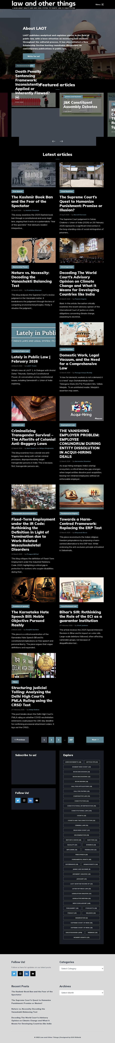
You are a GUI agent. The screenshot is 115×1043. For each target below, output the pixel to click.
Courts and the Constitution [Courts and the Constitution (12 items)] (81, 820)
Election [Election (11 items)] (92, 840)
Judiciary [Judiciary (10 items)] (82, 879)
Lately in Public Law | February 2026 (30, 359)
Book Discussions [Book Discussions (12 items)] (81, 776)
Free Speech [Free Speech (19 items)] (81, 854)
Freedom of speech (20, 606)
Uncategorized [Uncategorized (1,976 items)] (74, 932)
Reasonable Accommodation (24, 513)
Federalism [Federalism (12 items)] (90, 850)
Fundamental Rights (69, 513)
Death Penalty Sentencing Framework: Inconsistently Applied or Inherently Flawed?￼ (32, 84)
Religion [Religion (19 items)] (91, 913)
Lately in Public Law (21, 351)
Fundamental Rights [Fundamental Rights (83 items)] (81, 859)
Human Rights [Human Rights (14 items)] (91, 864)
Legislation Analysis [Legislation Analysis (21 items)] (81, 893)
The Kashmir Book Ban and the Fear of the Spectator (32, 201)
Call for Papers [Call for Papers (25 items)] (82, 791)
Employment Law (68, 425)
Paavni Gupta (80, 299)
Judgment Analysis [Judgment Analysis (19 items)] (81, 874)
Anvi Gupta (31, 448)
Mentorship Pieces (20, 267)
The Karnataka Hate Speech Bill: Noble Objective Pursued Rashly (30, 618)
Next (94, 739)
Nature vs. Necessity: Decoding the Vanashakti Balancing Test (31, 279)
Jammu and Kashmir (73, 97)
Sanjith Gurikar (32, 630)
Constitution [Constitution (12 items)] (82, 801)
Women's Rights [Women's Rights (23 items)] (81, 937)
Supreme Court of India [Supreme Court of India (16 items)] (82, 928)
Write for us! (33, 56)
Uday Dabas (34, 710)
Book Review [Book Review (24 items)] (81, 781)
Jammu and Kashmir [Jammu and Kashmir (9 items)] (81, 869)
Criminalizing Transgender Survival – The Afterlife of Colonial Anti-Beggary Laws (33, 437)
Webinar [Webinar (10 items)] (92, 932)
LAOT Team (31, 366)
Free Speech (17, 191)
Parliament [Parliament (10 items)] (72, 908)
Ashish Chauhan (32, 210)
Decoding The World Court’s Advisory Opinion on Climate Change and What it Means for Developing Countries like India (79, 283)
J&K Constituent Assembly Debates (80, 104)
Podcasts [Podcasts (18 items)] (91, 908)
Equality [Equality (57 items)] (72, 845)
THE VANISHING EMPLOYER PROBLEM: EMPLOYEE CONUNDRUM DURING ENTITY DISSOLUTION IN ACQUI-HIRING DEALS (80, 444)
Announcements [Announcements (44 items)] (73, 762)
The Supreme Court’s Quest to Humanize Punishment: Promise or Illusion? (80, 203)
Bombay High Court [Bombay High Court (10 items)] (81, 767)
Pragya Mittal (33, 554)
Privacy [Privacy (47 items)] (72, 913)
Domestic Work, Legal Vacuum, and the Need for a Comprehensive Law (79, 361)
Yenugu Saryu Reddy (83, 373)
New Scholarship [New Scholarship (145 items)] (81, 903)
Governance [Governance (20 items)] (71, 864)
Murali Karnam (80, 215)
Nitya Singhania (47, 448)
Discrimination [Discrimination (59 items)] (81, 835)
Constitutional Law (69, 606)
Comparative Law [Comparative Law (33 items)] (81, 796)
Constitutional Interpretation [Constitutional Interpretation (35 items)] (81, 806)
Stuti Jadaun (82, 625)
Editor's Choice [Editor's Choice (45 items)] (73, 840)
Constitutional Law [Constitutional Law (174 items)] (81, 811)
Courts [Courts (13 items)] (81, 815)
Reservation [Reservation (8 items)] (81, 918)
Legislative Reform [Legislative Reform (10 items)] (81, 898)
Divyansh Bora (81, 532)
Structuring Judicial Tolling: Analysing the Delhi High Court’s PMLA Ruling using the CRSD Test (31, 696)
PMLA (15, 682)
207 (70, 740)
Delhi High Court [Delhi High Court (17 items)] (81, 830)
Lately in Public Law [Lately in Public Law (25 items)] (81, 889)
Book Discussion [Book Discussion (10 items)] (81, 772)
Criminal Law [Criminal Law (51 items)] (81, 825)
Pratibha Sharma (34, 290)
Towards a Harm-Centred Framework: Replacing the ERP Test (80, 523)
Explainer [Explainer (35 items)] (72, 850)
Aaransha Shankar (83, 461)
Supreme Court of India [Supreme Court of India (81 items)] (82, 923)
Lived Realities (67, 191)
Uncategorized (67, 267)
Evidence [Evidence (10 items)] (91, 845)
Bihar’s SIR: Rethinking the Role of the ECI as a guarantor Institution (80, 616)
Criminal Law (18, 425)
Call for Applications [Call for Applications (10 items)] (81, 786)
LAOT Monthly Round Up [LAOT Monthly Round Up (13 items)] (81, 884)
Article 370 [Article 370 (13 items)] (92, 762)
